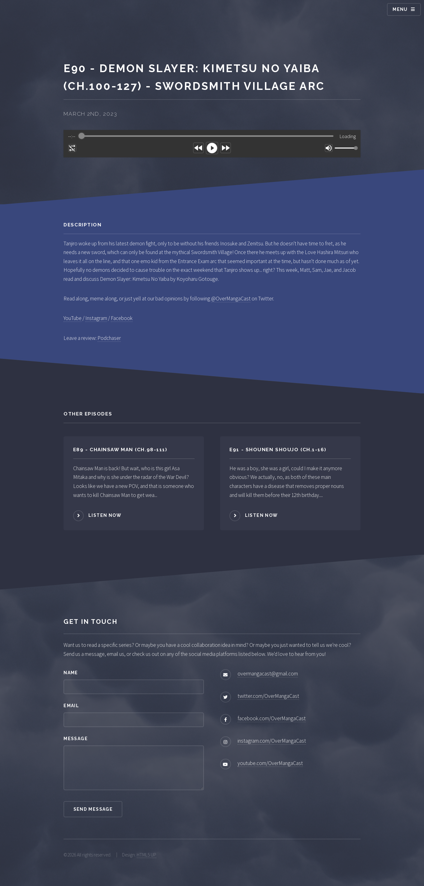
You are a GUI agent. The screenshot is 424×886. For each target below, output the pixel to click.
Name (71, 672)
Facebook (122, 318)
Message (76, 738)
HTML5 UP (146, 855)
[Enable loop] (72, 148)
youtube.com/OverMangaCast (270, 763)
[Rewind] (198, 147)
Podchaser (109, 338)
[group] (212, 143)
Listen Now (104, 515)
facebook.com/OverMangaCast (272, 718)
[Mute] (329, 148)
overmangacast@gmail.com (268, 673)
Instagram (96, 318)
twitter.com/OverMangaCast (268, 696)
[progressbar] (208, 136)
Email (71, 705)
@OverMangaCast (231, 298)
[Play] (212, 148)
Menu (400, 9)
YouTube (73, 318)
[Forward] (225, 147)
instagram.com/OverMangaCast (272, 740)
